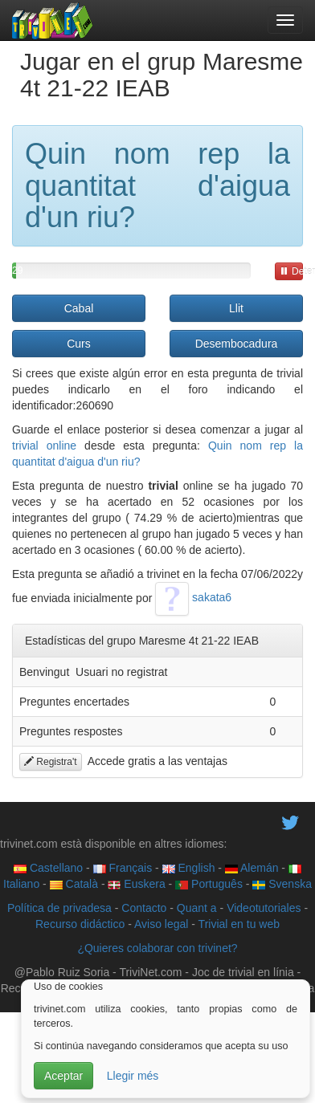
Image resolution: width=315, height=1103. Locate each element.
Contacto (143, 908)
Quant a (197, 908)
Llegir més (133, 1075)
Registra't (50, 761)
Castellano (48, 867)
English (188, 867)
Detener (291, 271)
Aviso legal (161, 924)
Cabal (79, 308)
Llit (236, 308)
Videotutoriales (264, 908)
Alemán (252, 867)
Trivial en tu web (239, 924)
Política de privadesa (59, 908)
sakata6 (193, 597)
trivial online (44, 445)
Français (123, 867)
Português (209, 883)
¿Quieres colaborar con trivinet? (157, 948)
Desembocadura (236, 343)
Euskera (136, 883)
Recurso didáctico (80, 924)
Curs (79, 343)
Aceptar (63, 1075)
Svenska (282, 883)
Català (74, 883)
